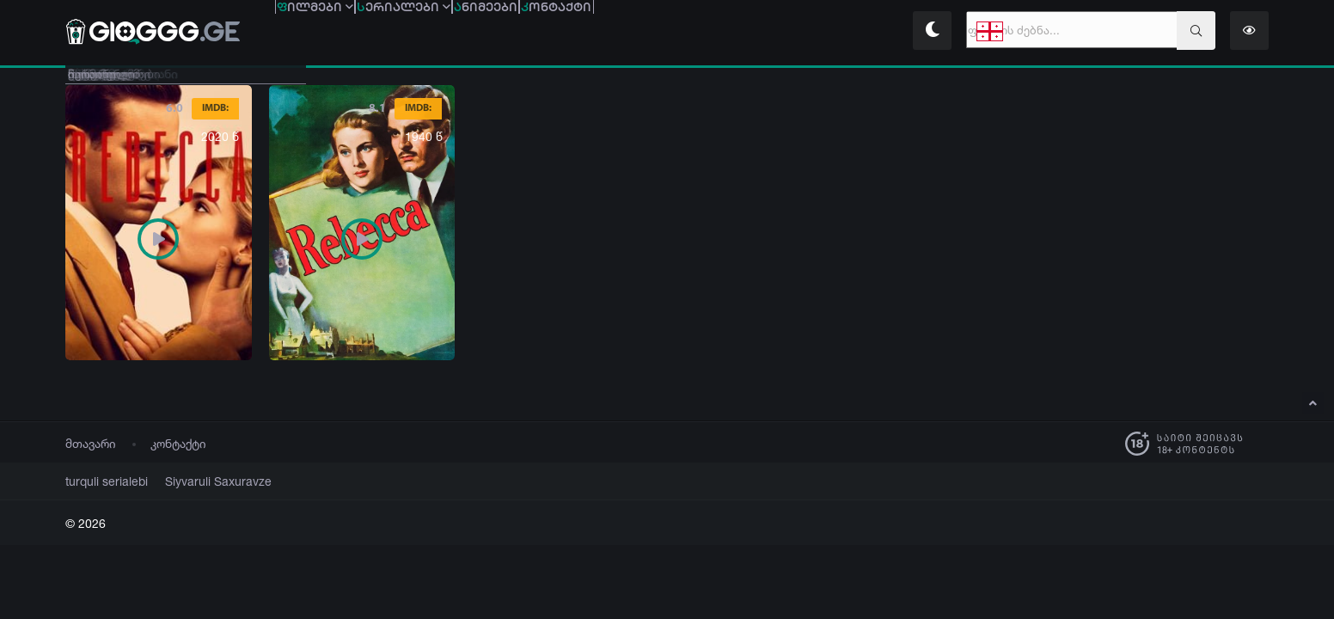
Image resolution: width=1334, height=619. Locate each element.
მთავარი (90, 443)
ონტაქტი (726, 32)
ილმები (339, 32)
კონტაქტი (178, 443)
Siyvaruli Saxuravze (197, 481)
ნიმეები (607, 32)
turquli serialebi (100, 481)
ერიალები (477, 32)
